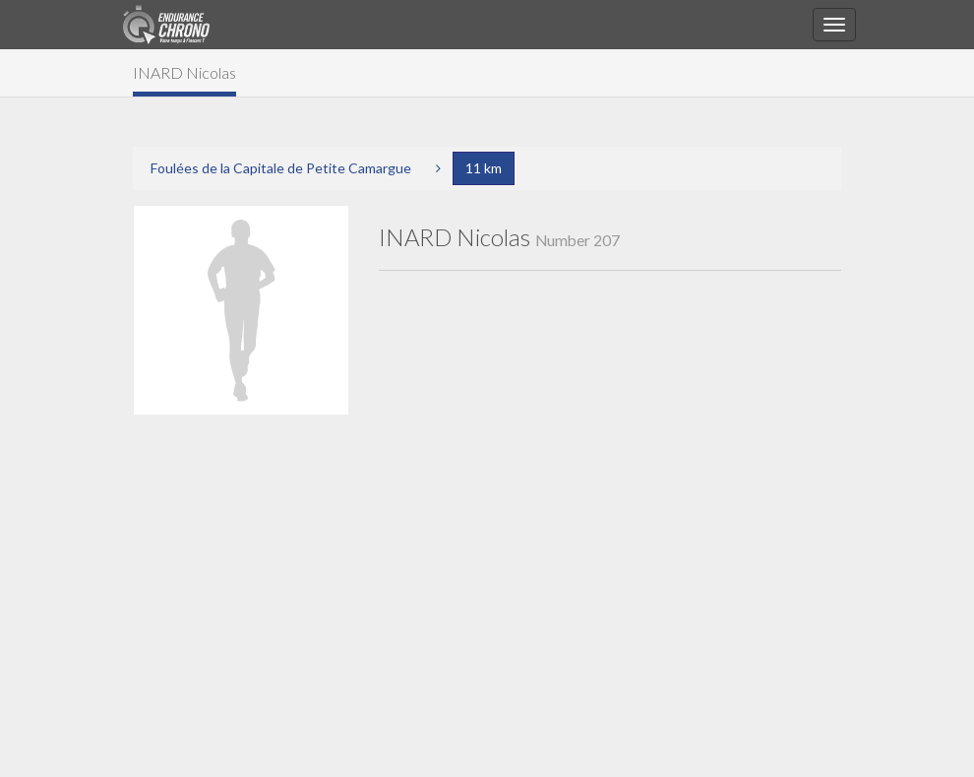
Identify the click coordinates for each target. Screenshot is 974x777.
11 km (483, 168)
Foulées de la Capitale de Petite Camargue (281, 168)
